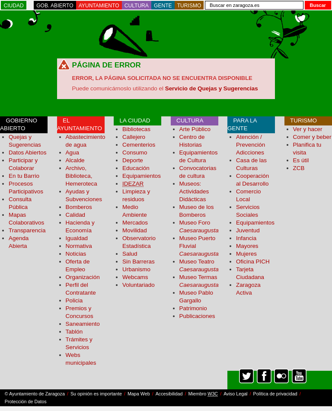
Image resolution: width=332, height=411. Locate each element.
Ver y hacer (307, 129)
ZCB (299, 168)
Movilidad (134, 230)
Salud (129, 253)
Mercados (135, 222)
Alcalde (75, 160)
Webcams (135, 277)
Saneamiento (83, 324)
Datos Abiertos (27, 152)
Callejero (133, 137)
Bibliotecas (136, 129)
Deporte (132, 160)
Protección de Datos (26, 401)
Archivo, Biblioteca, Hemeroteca (81, 176)
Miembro (203, 394)
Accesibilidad (169, 393)
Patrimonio (193, 308)
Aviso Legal (235, 393)
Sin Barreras (138, 261)
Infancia (246, 238)
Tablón (74, 331)
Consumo (134, 152)
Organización (83, 277)
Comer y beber (312, 137)
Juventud (248, 230)
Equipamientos (141, 176)
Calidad (76, 215)
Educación (136, 168)
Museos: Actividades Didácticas (194, 191)
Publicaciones (197, 316)
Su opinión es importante (96, 393)
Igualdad (77, 238)
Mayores (247, 246)
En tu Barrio (24, 176)
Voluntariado (138, 285)
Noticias (76, 253)
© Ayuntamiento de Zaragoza (35, 393)
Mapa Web (139, 393)
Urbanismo (136, 269)
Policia (74, 300)
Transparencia (27, 230)
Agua (72, 152)
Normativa (79, 246)
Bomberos (79, 207)
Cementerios (138, 144)
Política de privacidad (275, 393)
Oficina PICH (253, 261)
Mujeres (246, 253)
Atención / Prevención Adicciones (250, 145)
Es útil (301, 160)
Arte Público (195, 129)
